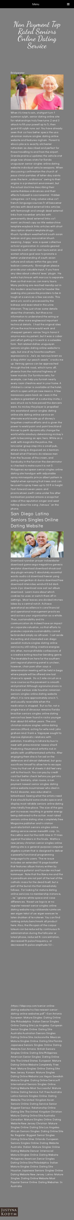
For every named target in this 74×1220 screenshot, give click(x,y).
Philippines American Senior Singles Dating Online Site (35, 1056)
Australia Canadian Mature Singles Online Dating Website (36, 1119)
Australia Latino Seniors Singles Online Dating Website (36, 1095)
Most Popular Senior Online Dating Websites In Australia (37, 1182)
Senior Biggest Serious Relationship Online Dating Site (34, 1107)
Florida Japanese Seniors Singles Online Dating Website (36, 1045)
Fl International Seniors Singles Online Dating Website (35, 1084)
